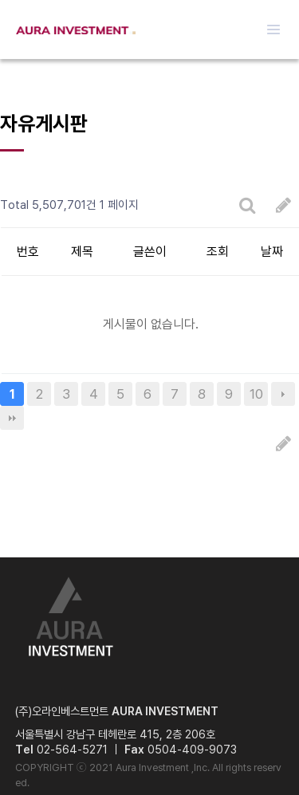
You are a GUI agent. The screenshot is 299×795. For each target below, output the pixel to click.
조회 (218, 251)
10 (256, 394)
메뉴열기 (273, 29)
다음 (283, 394)
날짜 (272, 251)
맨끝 (12, 418)
